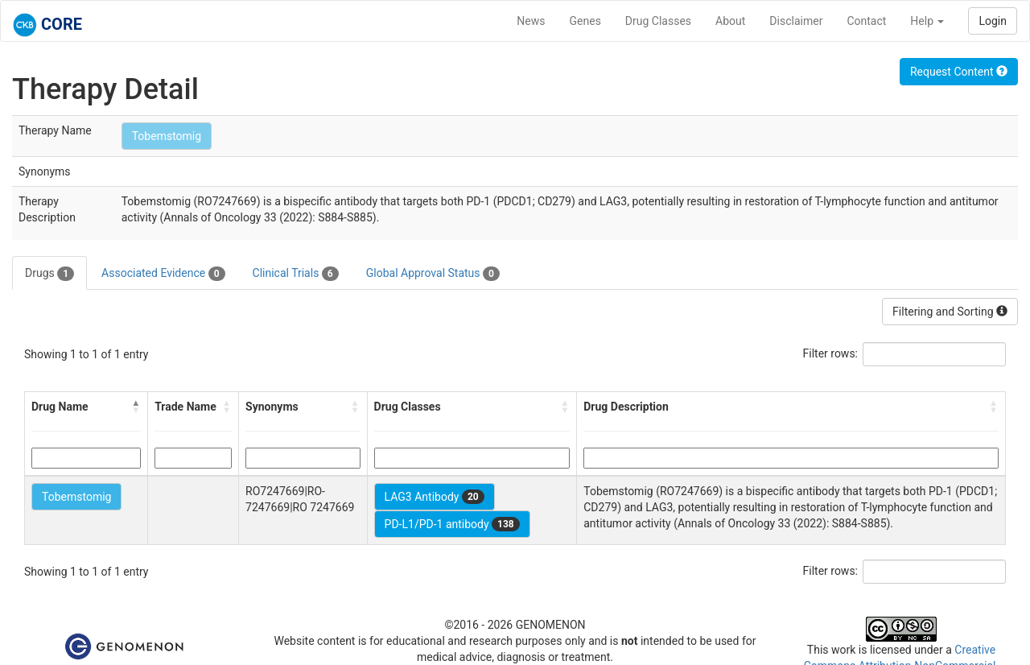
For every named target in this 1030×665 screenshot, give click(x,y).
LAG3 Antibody (434, 496)
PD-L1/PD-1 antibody (452, 524)
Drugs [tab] (49, 273)
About (730, 20)
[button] (136, 407)
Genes (585, 20)
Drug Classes (658, 20)
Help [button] (927, 20)
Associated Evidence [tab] (163, 273)
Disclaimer (795, 20)
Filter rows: (831, 353)
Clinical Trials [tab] (296, 273)
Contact (866, 20)
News (531, 20)
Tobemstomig (166, 136)
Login (992, 20)
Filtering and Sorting (949, 311)
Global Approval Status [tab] (433, 273)
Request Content (958, 71)
